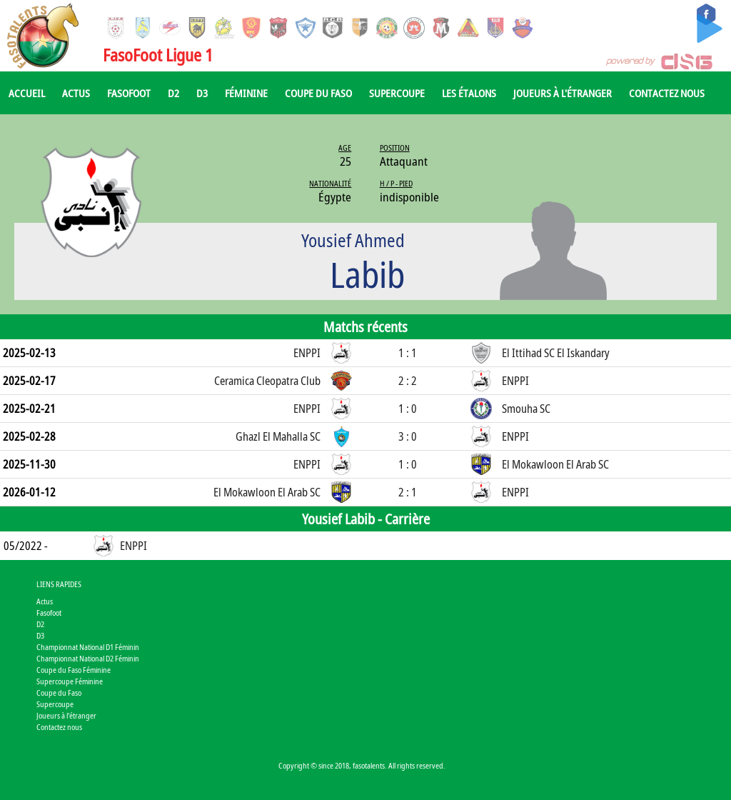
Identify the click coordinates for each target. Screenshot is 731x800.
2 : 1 (407, 492)
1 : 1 (407, 353)
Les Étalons (469, 93)
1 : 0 (407, 408)
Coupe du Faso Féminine (73, 669)
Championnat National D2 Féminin (87, 658)
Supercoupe (397, 93)
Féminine (246, 93)
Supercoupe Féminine (69, 681)
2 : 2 (407, 381)
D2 (173, 93)
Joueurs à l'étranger (562, 93)
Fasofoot (129, 93)
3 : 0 (407, 436)
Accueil (27, 93)
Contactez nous (667, 93)
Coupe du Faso (318, 93)
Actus (76, 93)
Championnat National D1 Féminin (87, 646)
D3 (202, 93)
